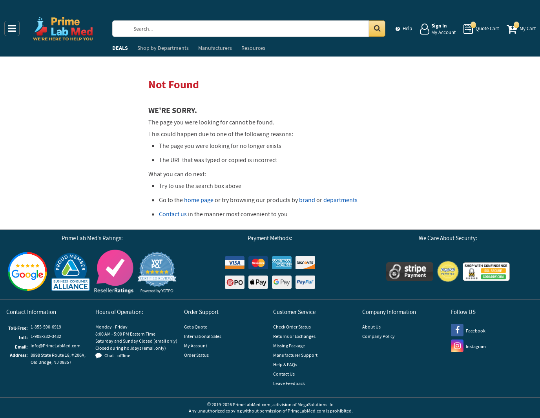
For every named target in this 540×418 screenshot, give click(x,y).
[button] (157, 273)
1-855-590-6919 (46, 327)
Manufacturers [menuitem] (215, 47)
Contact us (173, 214)
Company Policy (378, 336)
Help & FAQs (285, 364)
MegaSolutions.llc (315, 404)
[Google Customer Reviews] (27, 272)
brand (307, 200)
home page (198, 200)
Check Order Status (292, 327)
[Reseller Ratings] (113, 273)
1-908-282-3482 (46, 336)
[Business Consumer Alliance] (70, 272)
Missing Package (289, 346)
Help (407, 28)
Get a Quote (195, 327)
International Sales (202, 336)
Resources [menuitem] (253, 47)
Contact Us (284, 374)
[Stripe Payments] (409, 272)
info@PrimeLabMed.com (55, 346)
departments (340, 200)
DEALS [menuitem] (120, 47)
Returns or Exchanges (294, 336)
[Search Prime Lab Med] (256, 29)
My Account (195, 346)
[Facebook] (468, 329)
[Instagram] (468, 345)
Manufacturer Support (295, 355)
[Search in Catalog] (377, 28)
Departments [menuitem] (163, 47)
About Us (371, 327)
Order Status (196, 355)
